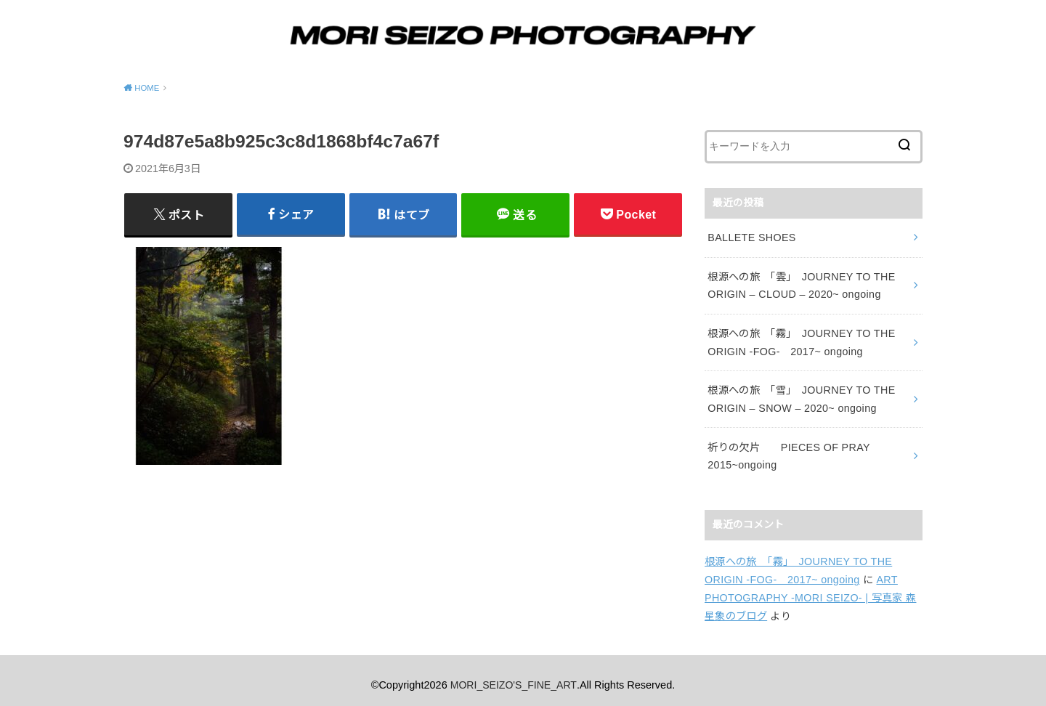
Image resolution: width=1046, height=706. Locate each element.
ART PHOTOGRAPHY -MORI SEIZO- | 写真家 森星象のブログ (809, 589)
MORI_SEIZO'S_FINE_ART (513, 676)
